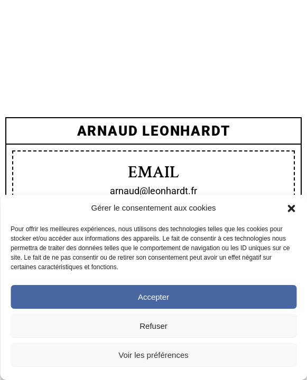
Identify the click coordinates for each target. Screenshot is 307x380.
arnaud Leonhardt (153, 131)
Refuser (153, 325)
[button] (291, 208)
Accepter (153, 296)
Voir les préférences (153, 354)
